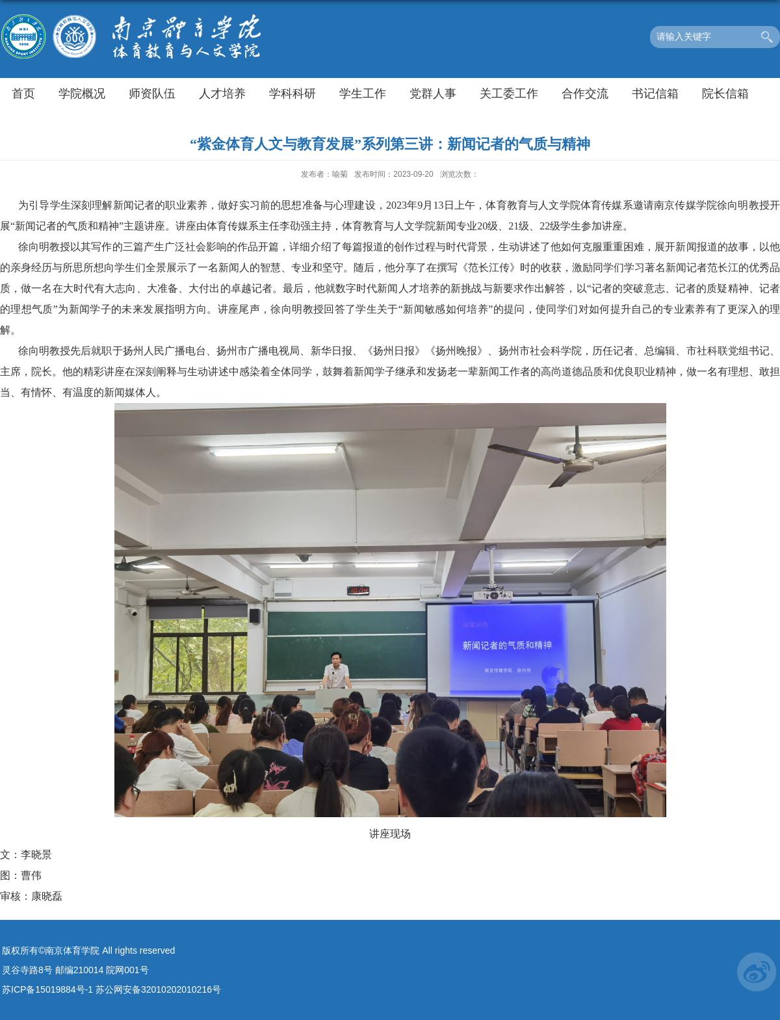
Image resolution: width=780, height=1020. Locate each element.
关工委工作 (509, 93)
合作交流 (585, 93)
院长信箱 (725, 93)
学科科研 (292, 93)
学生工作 (362, 93)
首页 (23, 93)
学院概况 (81, 93)
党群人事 (433, 93)
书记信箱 (655, 93)
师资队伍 (152, 93)
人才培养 (222, 93)
